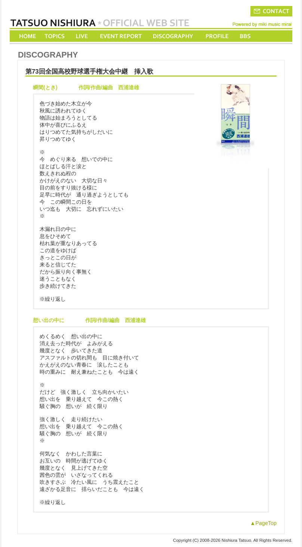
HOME (27, 36)
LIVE (82, 36)
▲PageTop (263, 523)
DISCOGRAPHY (173, 36)
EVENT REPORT (120, 36)
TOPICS (55, 36)
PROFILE (216, 36)
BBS (246, 36)
